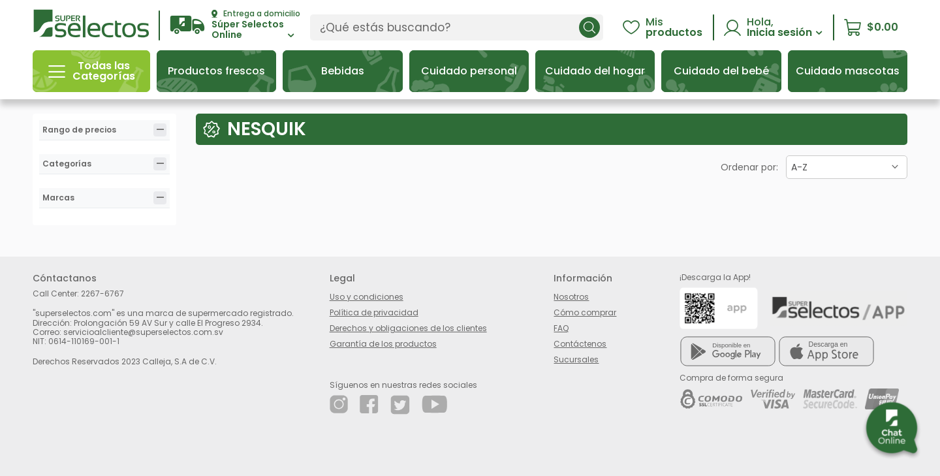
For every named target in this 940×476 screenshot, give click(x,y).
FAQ (561, 328)
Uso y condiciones (366, 296)
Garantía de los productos (383, 343)
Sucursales (576, 359)
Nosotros (571, 296)
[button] (235, 25)
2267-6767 (102, 293)
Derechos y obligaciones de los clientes (408, 328)
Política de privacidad (374, 312)
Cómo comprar (585, 312)
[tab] (159, 129)
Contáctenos (580, 343)
